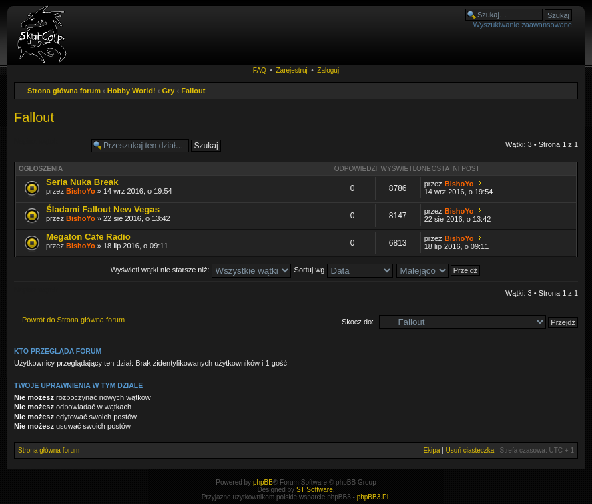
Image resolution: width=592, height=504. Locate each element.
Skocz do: (358, 322)
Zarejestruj (291, 70)
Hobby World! (131, 91)
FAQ (259, 70)
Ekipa (431, 450)
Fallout (193, 91)
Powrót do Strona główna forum (73, 320)
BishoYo (80, 191)
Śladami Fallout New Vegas (103, 209)
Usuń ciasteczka (470, 450)
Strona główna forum (64, 91)
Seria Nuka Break (82, 182)
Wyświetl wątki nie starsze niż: (201, 270)
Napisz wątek (49, 145)
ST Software (314, 489)
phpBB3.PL (374, 497)
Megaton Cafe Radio (88, 237)
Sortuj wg (343, 270)
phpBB (263, 482)
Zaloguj (328, 70)
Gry (168, 91)
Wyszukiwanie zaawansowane (522, 25)
